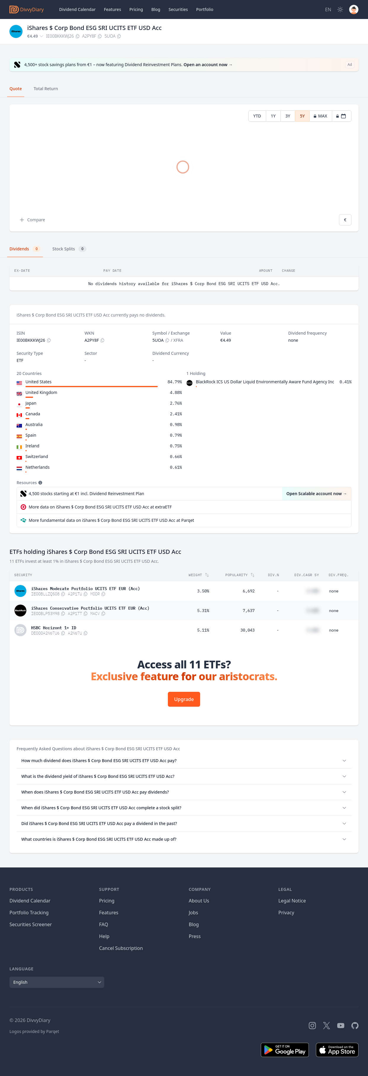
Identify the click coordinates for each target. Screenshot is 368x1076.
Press (195, 936)
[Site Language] (328, 9)
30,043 (247, 630)
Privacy (286, 912)
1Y (273, 116)
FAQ (103, 924)
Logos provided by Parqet (34, 1031)
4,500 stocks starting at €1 (86, 494)
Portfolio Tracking (29, 912)
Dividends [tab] (25, 249)
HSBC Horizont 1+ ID (53, 627)
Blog (194, 924)
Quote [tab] (15, 88)
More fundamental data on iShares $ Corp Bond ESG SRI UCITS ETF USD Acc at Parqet (111, 520)
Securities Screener (30, 924)
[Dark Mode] (340, 9)
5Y (302, 116)
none (333, 591)
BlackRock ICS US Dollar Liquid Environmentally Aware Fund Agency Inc (265, 381)
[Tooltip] (40, 482)
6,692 (249, 591)
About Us (199, 900)
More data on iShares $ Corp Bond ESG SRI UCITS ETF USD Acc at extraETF (100, 507)
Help (104, 936)
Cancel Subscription (121, 948)
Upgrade (184, 699)
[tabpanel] (184, 168)
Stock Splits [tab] (69, 249)
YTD (257, 116)
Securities (178, 9)
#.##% (313, 591)
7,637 (249, 610)
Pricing (136, 9)
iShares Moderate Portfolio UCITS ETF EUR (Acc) (85, 588)
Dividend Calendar (77, 9)
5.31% (203, 610)
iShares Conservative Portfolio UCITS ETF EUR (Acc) (90, 608)
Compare (32, 220)
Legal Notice (292, 900)
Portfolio (204, 9)
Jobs (193, 912)
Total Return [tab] (46, 88)
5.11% (203, 630)
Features (112, 9)
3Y (287, 116)
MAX (320, 116)
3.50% (203, 591)
